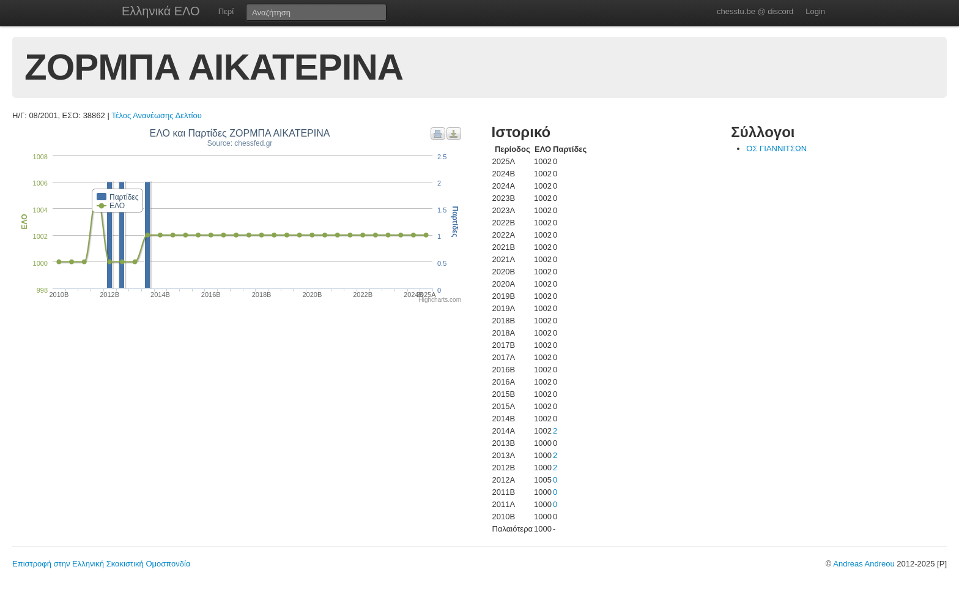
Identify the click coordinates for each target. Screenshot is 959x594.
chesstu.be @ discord (755, 11)
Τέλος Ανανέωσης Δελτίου (156, 115)
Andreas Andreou (863, 563)
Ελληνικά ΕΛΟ (161, 11)
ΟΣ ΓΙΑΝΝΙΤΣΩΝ (776, 148)
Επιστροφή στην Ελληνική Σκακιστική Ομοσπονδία (101, 563)
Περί (226, 11)
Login (815, 11)
